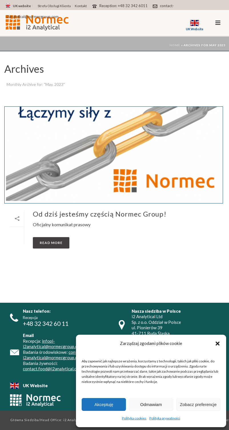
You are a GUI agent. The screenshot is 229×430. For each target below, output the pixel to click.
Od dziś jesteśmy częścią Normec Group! (99, 214)
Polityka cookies (134, 418)
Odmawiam (151, 404)
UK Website (35, 385)
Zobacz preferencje (198, 404)
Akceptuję (104, 404)
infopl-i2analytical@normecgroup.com (53, 343)
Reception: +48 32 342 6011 (123, 5)
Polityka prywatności (164, 418)
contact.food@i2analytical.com (52, 368)
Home (175, 45)
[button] (217, 343)
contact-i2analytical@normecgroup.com (54, 355)
